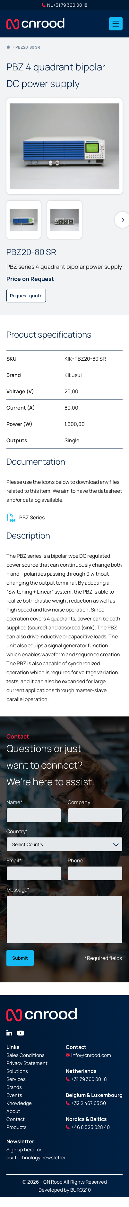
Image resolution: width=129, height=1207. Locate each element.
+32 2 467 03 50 (86, 1103)
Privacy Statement (26, 1063)
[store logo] (35, 23)
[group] (23, 220)
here (29, 1149)
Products (16, 1127)
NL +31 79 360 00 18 (64, 5)
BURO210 (80, 1190)
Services (16, 1079)
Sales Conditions (25, 1055)
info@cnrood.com (88, 1055)
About (13, 1111)
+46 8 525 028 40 (88, 1127)
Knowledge (19, 1103)
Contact (15, 1119)
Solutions (17, 1071)
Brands (14, 1087)
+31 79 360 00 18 (86, 1079)
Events (14, 1095)
